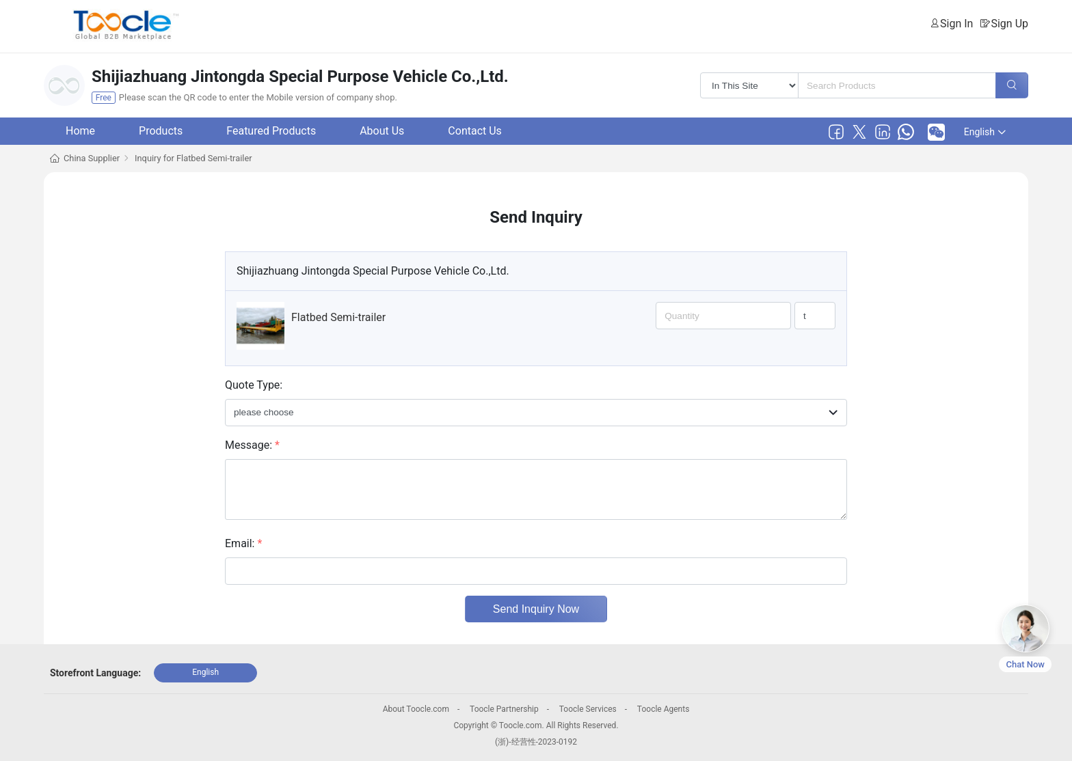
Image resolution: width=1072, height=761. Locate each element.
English (985, 131)
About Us (382, 130)
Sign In (956, 23)
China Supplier (92, 158)
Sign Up (1009, 23)
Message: (252, 445)
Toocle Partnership (504, 709)
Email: (243, 543)
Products (161, 130)
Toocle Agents (663, 709)
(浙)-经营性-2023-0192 (536, 742)
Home (80, 130)
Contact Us (475, 130)
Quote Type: (253, 384)
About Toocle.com (416, 709)
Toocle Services (588, 709)
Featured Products (271, 130)
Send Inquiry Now (536, 609)
